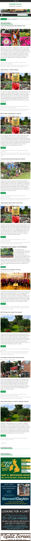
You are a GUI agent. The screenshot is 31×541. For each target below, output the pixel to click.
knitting (22, 65)
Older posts (4, 443)
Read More (3, 59)
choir (19, 306)
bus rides (11, 351)
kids (1, 110)
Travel (6, 63)
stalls (23, 154)
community (25, 306)
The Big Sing (11, 309)
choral (22, 306)
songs (4, 309)
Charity (11, 65)
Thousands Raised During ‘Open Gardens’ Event (13, 25)
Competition (10, 106)
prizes (5, 66)
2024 (2, 65)
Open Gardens (26, 65)
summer (18, 66)
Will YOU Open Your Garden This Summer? (11, 312)
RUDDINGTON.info (15, 4)
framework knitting (18, 351)
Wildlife (11, 63)
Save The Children (13, 66)
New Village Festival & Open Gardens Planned (12, 357)
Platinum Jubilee (17, 307)
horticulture (18, 65)
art (8, 351)
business (2, 62)
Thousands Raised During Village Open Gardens (13, 159)
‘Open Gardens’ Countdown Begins (9, 69)
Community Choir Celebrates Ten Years (11, 269)
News (24, 62)
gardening (14, 65)
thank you (21, 66)
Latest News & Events (6, 447)
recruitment (22, 307)
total (24, 66)
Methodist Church (6, 307)
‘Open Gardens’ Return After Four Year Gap (12, 203)
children (6, 62)
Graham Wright (10, 27)
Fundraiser (16, 62)
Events (13, 62)
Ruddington (2, 63)
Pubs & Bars (24, 394)
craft (13, 351)
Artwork (11, 109)
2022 (2, 198)
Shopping (8, 107)
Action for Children (7, 65)
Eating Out (9, 62)
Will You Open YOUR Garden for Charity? (11, 113)
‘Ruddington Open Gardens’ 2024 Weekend (14, 247)
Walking (8, 63)
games (21, 153)
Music (22, 62)
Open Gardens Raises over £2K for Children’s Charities (14, 401)
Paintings (2, 66)
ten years (7, 309)
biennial (14, 109)
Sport (9, 395)
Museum (19, 62)
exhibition (20, 109)
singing (2, 309)
